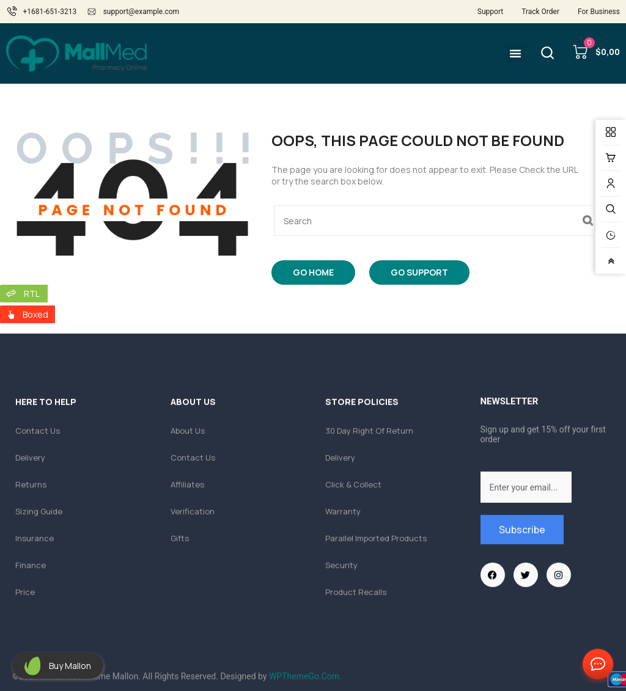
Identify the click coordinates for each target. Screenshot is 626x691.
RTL (32, 293)
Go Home (313, 272)
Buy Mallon (70, 665)
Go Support (419, 272)
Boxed (35, 314)
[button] (515, 53)
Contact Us (595, 664)
